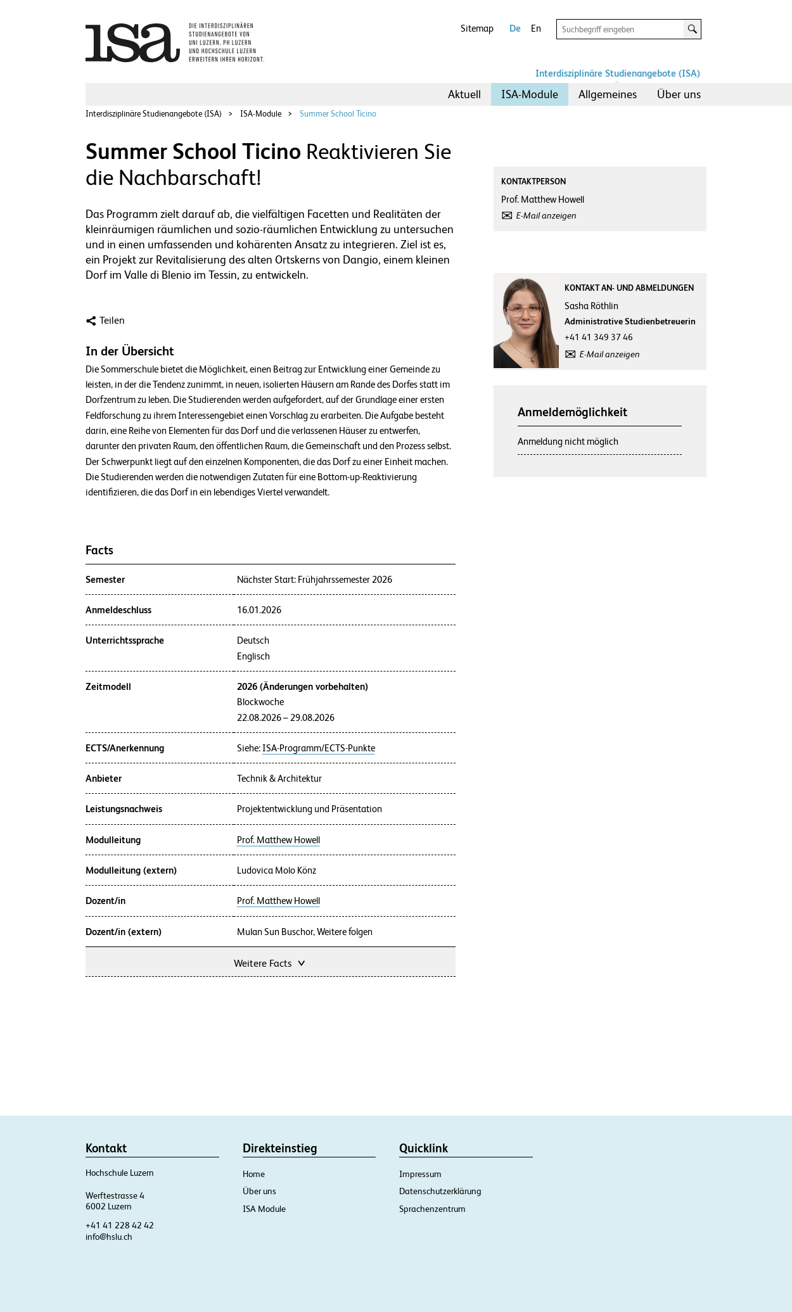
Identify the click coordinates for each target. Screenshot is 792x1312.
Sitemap (477, 28)
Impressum (420, 1174)
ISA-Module (529, 94)
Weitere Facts (270, 962)
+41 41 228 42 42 (120, 1225)
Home (254, 1174)
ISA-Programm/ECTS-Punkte (318, 748)
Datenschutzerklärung (440, 1191)
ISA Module (264, 1209)
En (536, 28)
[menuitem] (464, 94)
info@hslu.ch (109, 1237)
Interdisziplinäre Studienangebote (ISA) (617, 73)
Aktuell (464, 94)
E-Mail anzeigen (546, 215)
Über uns (679, 94)
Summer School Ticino (338, 113)
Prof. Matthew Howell (278, 840)
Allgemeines (607, 94)
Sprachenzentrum (432, 1209)
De (515, 28)
